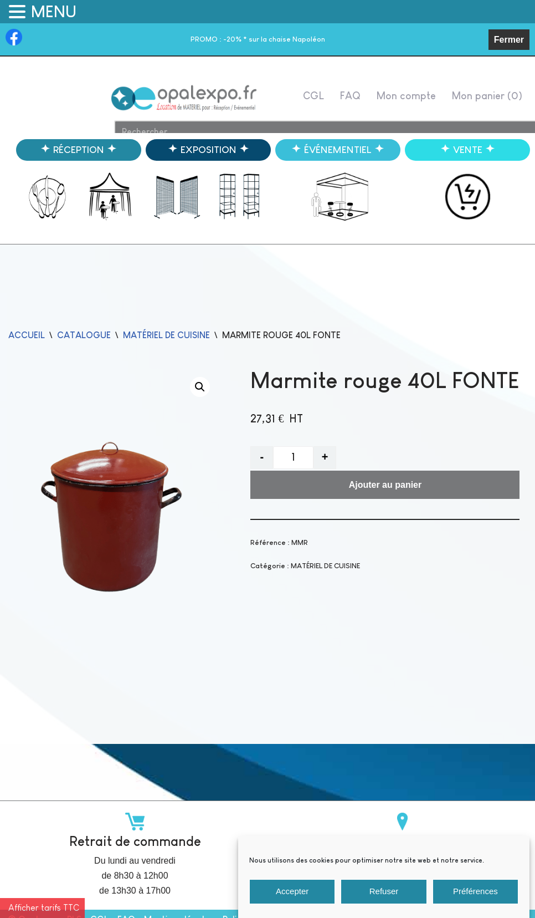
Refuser (384, 900)
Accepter (292, 900)
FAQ (350, 95)
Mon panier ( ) (486, 96)
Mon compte (406, 95)
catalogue (84, 335)
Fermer (509, 39)
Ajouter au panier (385, 484)
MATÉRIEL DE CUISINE (166, 335)
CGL (313, 95)
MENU (53, 12)
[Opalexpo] (184, 98)
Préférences (475, 900)
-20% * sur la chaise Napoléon (258, 39)
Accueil (26, 335)
